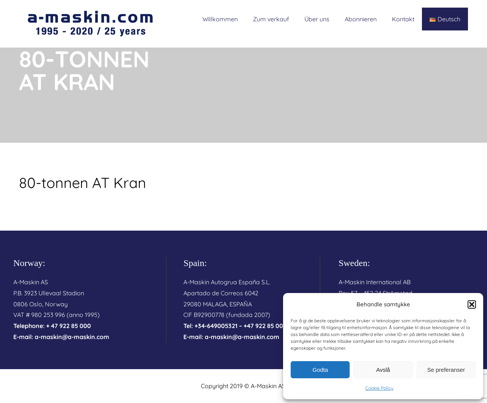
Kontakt (403, 19)
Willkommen (220, 19)
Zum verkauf (271, 19)
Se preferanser (446, 369)
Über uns (316, 19)
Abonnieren (361, 19)
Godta (320, 369)
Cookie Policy (379, 388)
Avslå (383, 369)
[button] (472, 304)
